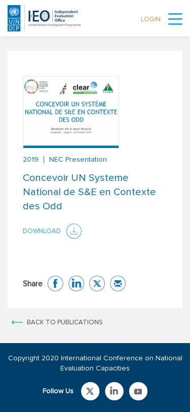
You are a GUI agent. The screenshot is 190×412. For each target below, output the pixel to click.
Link (90, 391)
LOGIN (151, 19)
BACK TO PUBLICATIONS (65, 322)
